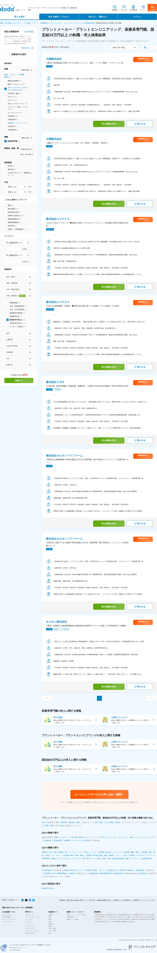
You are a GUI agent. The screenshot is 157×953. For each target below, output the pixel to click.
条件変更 (29, 32)
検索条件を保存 (19, 54)
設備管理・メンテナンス (16, 123)
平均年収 (113, 919)
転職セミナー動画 (72, 919)
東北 (50, 917)
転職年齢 (134, 919)
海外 (50, 933)
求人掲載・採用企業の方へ (146, 940)
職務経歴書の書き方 (125, 914)
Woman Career (30, 933)
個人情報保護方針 (15, 950)
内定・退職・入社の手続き (131, 917)
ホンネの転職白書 (114, 921)
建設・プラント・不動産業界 (37, 23)
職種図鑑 (124, 921)
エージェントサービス (9, 919)
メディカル (28, 919)
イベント (137, 17)
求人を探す (19, 17)
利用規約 (62, 900)
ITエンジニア (29, 914)
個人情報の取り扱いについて (18, 947)
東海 (50, 921)
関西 (50, 926)
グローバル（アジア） (32, 931)
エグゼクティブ (30, 928)
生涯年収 (120, 919)
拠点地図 (131, 940)
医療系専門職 (89, 23)
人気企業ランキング (102, 919)
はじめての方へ (7, 914)
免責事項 (136, 900)
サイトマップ (145, 900)
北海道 (51, 914)
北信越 (51, 924)
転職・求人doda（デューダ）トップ (13, 23)
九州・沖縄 (52, 931)
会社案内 (122, 940)
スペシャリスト (30, 926)
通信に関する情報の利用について (77, 900)
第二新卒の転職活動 (148, 917)
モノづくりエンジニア (32, 917)
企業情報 (131, 921)
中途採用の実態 (144, 919)
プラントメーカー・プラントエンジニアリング (66, 23)
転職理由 (127, 919)
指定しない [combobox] (12, 187)
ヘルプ (153, 900)
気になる (139, 124)
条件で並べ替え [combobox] (119, 47)
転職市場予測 (103, 921)
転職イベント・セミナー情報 (76, 914)
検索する (19, 380)
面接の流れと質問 (116, 917)
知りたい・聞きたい (98, 17)
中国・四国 (52, 928)
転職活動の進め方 (100, 914)
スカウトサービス (8, 921)
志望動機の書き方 (139, 914)
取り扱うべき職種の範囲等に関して (101, 900)
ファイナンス (29, 924)
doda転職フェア (72, 917)
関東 (50, 919)
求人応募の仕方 (104, 917)
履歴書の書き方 (112, 914)
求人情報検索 (6, 917)
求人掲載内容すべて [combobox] (14, 243)
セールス (28, 921)
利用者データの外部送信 (122, 900)
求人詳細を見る (109, 124)
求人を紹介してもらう (58, 17)
